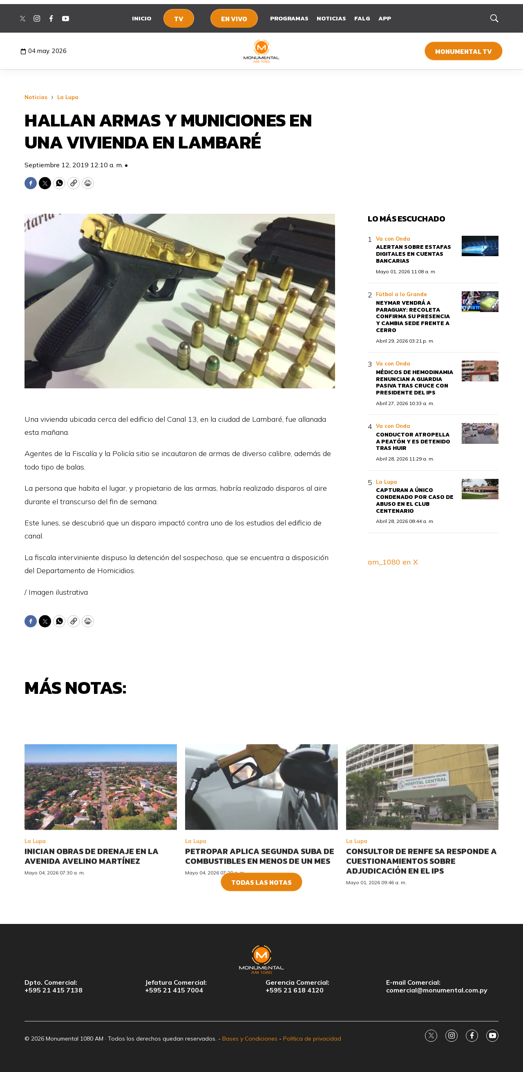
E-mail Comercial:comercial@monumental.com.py (436, 986)
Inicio (141, 18)
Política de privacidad (312, 1038)
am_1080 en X (393, 562)
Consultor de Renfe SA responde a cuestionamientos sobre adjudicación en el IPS (421, 933)
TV (178, 19)
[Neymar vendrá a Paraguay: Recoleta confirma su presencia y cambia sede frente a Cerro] (480, 301)
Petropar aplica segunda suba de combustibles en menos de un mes (259, 928)
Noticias (331, 18)
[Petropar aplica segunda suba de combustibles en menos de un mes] (261, 859)
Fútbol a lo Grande (401, 294)
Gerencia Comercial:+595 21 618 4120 (297, 986)
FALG (362, 18)
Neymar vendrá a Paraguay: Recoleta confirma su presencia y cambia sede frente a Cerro (413, 316)
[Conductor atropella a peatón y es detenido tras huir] (480, 433)
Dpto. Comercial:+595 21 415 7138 (54, 986)
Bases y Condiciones (249, 1038)
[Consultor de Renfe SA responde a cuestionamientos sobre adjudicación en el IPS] (422, 859)
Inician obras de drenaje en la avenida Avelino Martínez (92, 928)
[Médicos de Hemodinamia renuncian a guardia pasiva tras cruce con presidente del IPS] (480, 371)
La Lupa (67, 97)
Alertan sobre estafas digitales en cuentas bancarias (413, 254)
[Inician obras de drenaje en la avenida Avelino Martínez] (101, 859)
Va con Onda (393, 238)
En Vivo (234, 19)
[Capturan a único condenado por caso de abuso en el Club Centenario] (480, 489)
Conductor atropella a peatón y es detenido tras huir (413, 441)
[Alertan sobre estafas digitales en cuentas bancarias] (480, 246)
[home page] (262, 51)
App (384, 18)
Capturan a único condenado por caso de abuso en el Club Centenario (415, 500)
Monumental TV (463, 51)
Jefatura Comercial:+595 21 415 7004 (176, 986)
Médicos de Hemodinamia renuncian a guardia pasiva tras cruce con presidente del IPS (414, 382)
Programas (289, 18)
